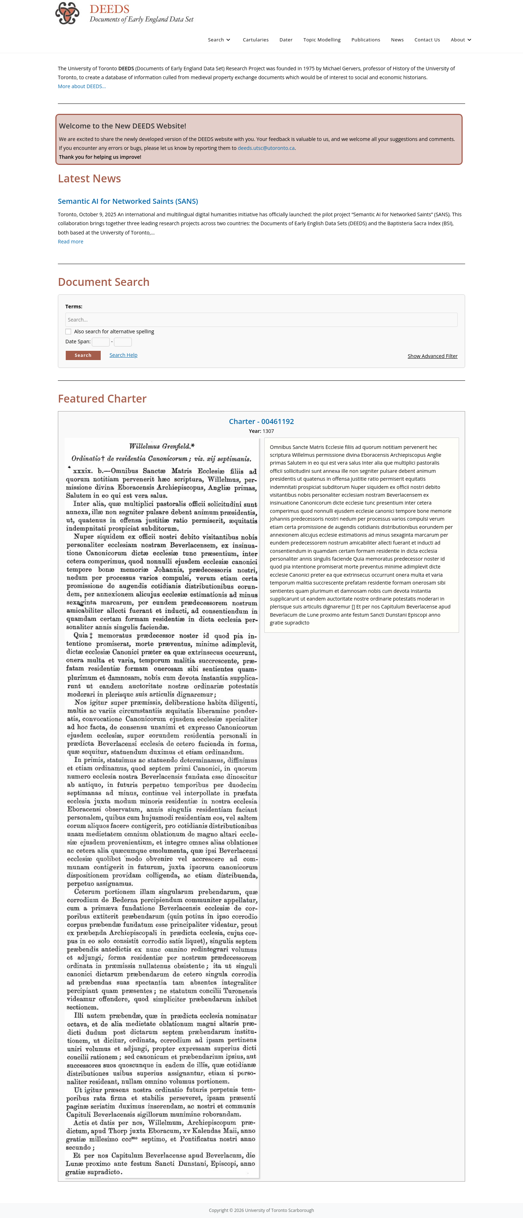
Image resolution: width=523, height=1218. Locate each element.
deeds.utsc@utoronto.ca (266, 148)
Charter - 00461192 (261, 421)
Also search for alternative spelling (114, 331)
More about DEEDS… (82, 86)
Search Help (124, 355)
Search (83, 355)
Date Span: (78, 341)
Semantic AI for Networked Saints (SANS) (128, 201)
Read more (70, 241)
